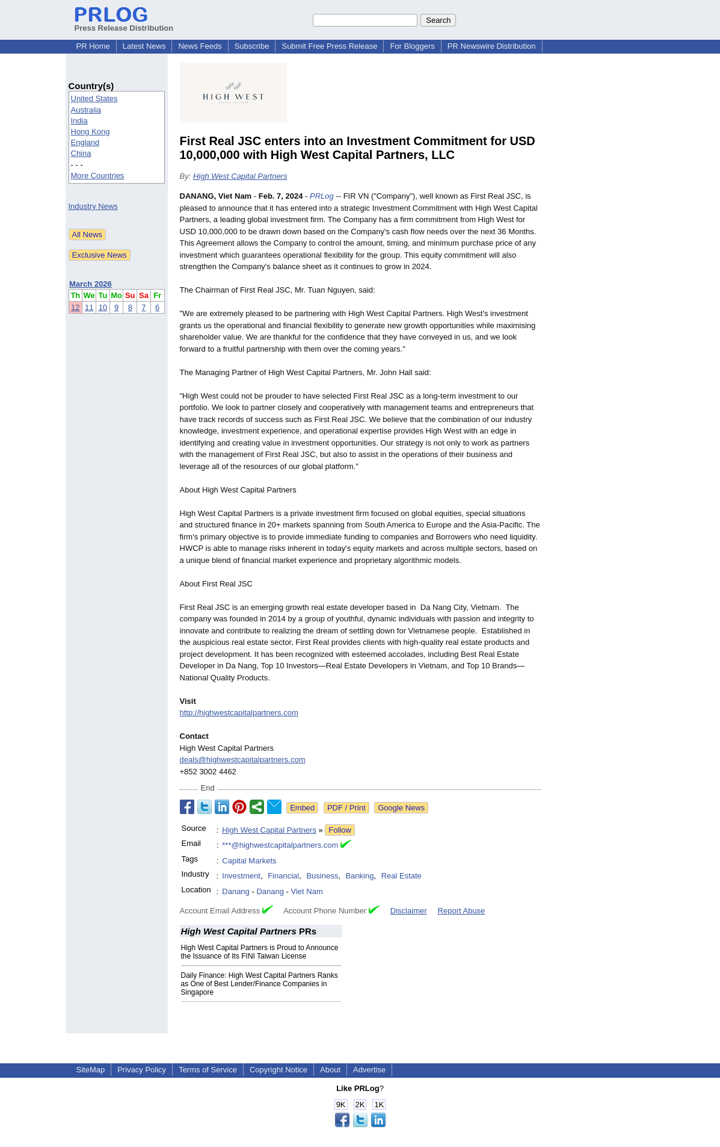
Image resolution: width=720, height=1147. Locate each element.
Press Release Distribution (124, 23)
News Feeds (199, 46)
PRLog (322, 195)
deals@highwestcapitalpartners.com (243, 759)
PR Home (93, 46)
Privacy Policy (141, 1069)
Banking (359, 875)
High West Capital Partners (240, 176)
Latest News (144, 46)
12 (75, 307)
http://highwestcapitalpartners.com (239, 712)
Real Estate (401, 875)
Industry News (93, 206)
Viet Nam (307, 891)
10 (103, 307)
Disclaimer (408, 910)
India (79, 120)
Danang (236, 891)
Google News (401, 807)
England (85, 142)
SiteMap (90, 1069)
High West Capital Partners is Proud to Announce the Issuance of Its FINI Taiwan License (260, 951)
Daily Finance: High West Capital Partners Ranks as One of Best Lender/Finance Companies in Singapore (259, 983)
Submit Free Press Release (329, 46)
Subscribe (252, 46)
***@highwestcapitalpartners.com (280, 845)
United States (94, 98)
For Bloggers (412, 46)
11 (89, 307)
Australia (86, 109)
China (81, 153)
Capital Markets (249, 860)
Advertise (369, 1069)
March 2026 (90, 283)
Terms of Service (208, 1069)
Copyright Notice (278, 1069)
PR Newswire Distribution (492, 46)
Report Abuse (461, 910)
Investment (241, 875)
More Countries (98, 175)
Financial (283, 875)
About (330, 1069)
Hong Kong (90, 131)
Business (322, 875)
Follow (339, 830)
